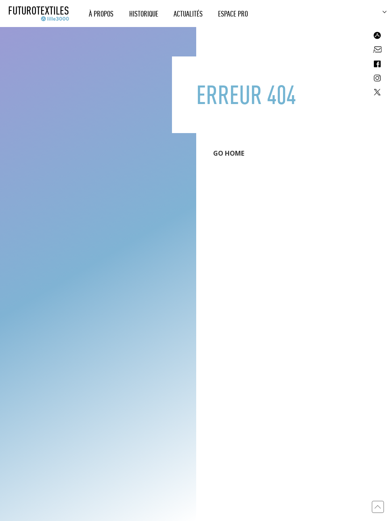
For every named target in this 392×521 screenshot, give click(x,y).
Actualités (188, 13)
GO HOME (228, 153)
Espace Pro (233, 13)
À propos (101, 13)
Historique (143, 13)
